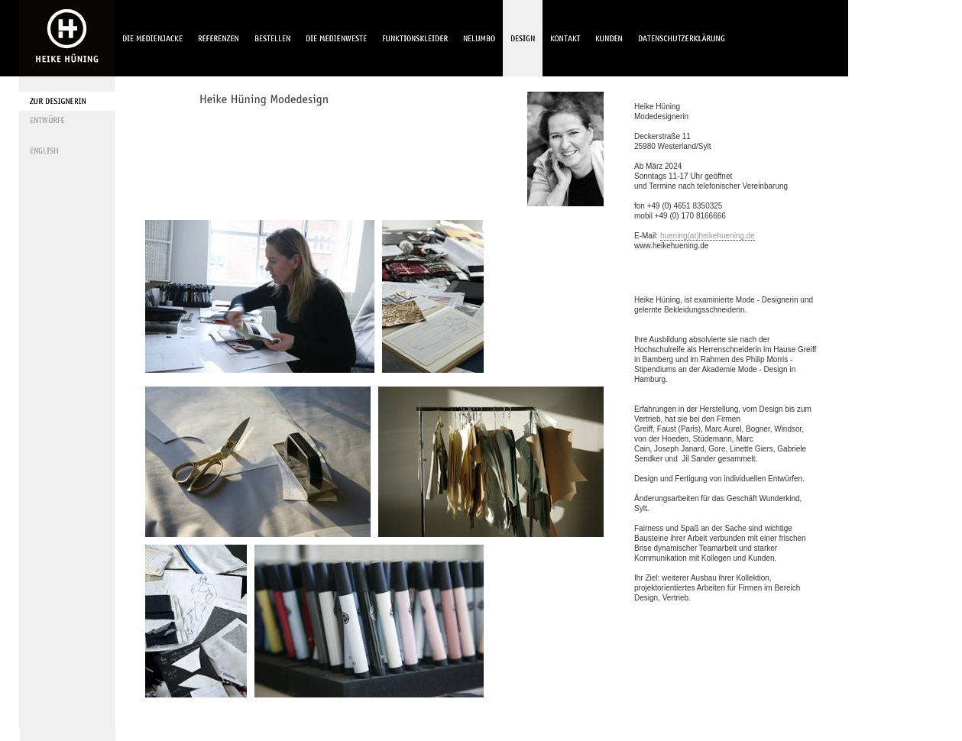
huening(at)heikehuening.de (707, 235)
